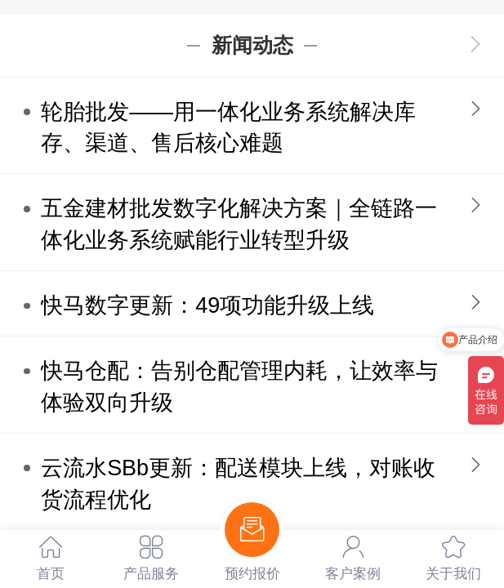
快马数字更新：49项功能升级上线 (207, 305)
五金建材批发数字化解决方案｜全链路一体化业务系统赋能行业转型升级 (239, 224)
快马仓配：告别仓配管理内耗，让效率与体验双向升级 (239, 387)
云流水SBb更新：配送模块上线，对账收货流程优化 (238, 484)
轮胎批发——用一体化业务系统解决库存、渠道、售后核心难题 (228, 128)
